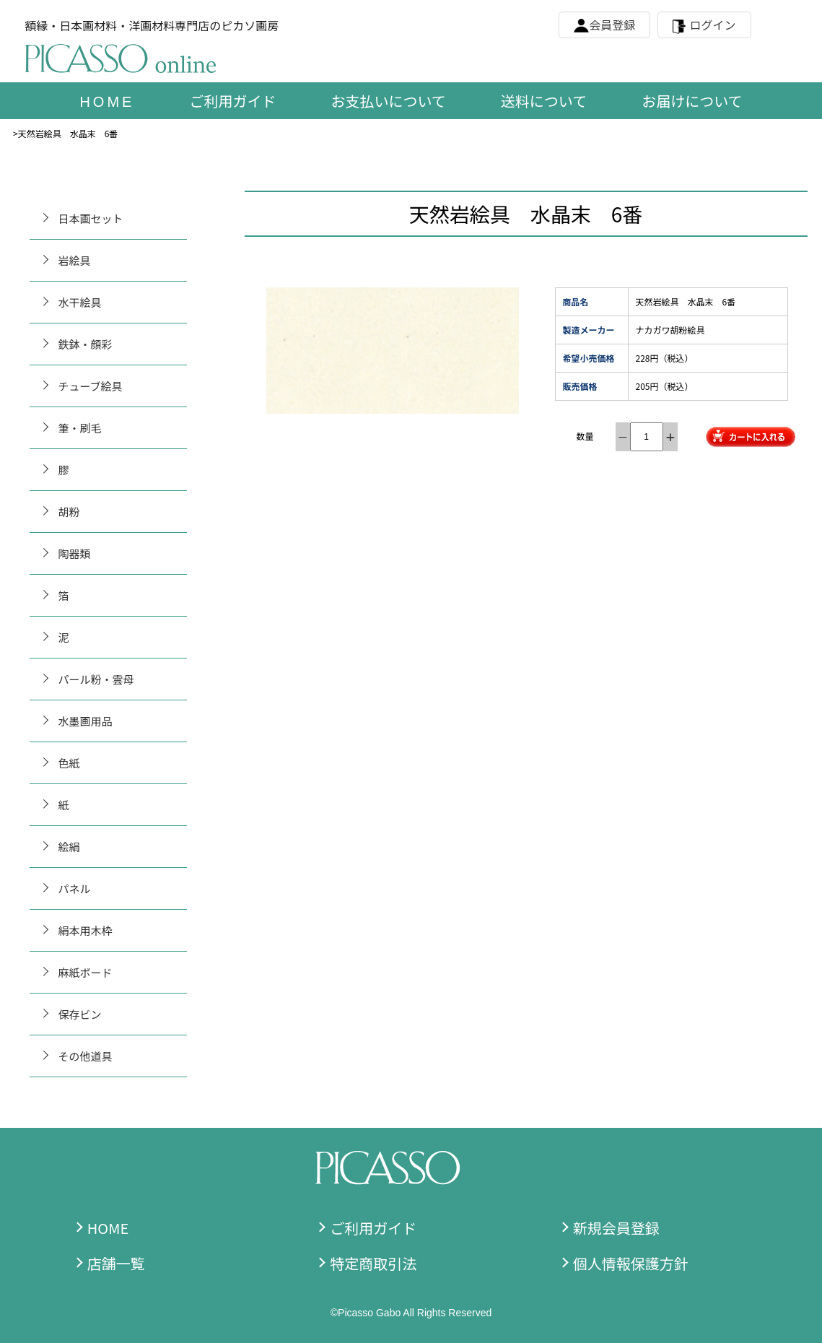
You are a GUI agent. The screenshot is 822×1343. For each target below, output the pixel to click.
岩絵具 (74, 260)
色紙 (69, 762)
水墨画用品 (85, 721)
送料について (544, 100)
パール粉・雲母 (96, 679)
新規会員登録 (616, 1227)
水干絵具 (80, 302)
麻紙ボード (85, 972)
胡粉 (69, 511)
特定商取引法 (373, 1263)
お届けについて (692, 100)
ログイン (713, 24)
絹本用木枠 (85, 930)
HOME (107, 1227)
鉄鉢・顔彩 (85, 344)
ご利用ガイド (232, 100)
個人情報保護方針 (630, 1263)
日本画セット (90, 218)
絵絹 (69, 846)
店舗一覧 (116, 1263)
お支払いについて (388, 100)
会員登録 (612, 24)
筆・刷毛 (80, 427)
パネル (74, 888)
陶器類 (74, 553)
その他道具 (85, 1056)
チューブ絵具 (90, 386)
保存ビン (80, 1014)
